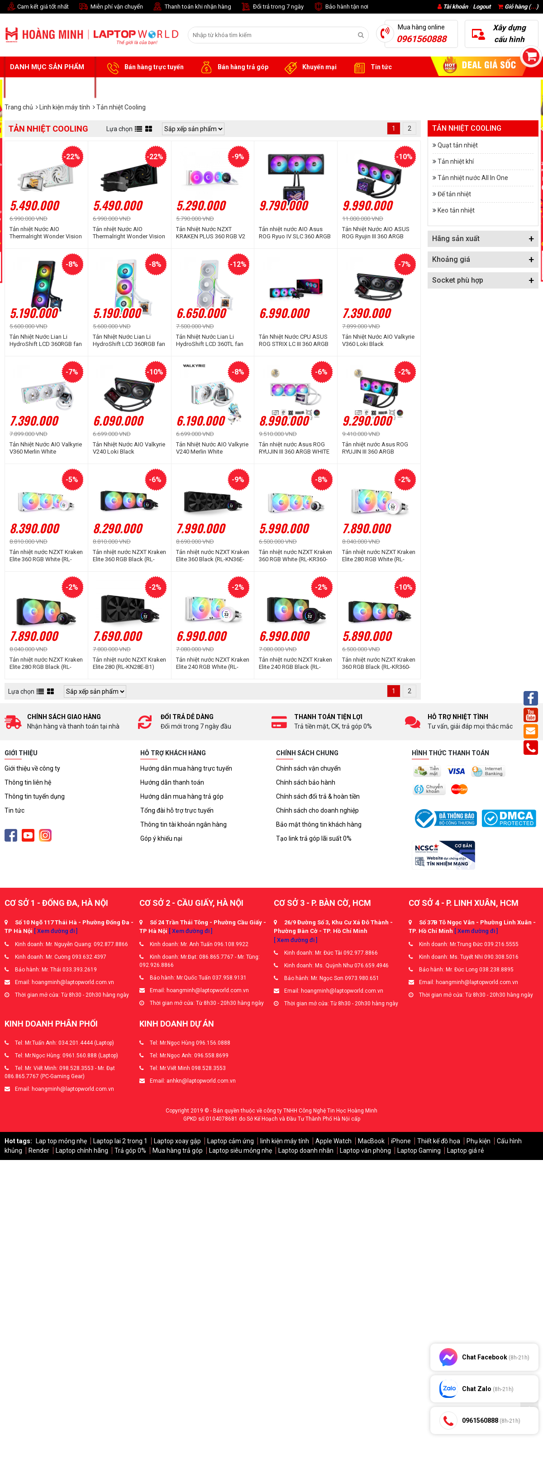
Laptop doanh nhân (305, 1150)
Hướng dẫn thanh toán (172, 782)
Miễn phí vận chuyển (110, 7)
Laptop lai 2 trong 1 (120, 1141)
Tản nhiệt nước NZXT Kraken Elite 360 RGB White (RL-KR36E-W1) (46, 556)
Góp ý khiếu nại (161, 838)
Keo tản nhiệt (456, 210)
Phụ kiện (479, 1141)
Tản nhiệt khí (456, 161)
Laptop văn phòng (365, 1150)
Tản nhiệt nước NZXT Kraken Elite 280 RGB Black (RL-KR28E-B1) (46, 663)
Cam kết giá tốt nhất (37, 7)
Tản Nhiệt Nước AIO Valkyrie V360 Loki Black (378, 340)
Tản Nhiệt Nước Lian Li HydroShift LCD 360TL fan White (209, 340)
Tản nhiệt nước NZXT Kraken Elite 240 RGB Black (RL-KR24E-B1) (295, 663)
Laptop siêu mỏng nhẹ (240, 1150)
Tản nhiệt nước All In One (473, 177)
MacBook (371, 1141)
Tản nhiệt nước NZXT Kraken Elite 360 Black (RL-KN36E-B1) (212, 556)
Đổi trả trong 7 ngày (272, 7)
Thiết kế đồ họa (438, 1141)
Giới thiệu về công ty (32, 768)
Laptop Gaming (419, 1150)
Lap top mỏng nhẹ (61, 1141)
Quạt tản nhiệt (458, 145)
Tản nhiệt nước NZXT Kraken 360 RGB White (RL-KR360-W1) (295, 556)
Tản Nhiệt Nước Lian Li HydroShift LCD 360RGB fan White (129, 340)
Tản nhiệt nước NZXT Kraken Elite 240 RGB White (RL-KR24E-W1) (212, 663)
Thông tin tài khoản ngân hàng (183, 824)
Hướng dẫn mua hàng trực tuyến (186, 768)
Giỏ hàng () (518, 6)
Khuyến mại (309, 67)
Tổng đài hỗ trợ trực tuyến (177, 810)
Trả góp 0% (130, 1150)
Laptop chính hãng (82, 1150)
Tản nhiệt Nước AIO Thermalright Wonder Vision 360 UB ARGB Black (129, 233)
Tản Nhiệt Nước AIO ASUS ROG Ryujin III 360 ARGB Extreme (376, 233)
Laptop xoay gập (177, 1141)
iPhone (401, 1141)
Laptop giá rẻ (465, 1150)
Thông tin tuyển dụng (35, 796)
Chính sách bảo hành (305, 782)
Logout (482, 6)
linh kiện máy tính (284, 1141)
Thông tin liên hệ (28, 782)
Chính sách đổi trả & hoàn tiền (318, 796)
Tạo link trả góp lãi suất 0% (314, 838)
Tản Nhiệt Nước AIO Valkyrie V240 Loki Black (129, 448)
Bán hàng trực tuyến (144, 67)
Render (39, 1150)
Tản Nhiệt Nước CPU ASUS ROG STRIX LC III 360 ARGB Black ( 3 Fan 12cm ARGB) (294, 340)
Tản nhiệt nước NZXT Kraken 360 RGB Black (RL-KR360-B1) (378, 663)
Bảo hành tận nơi (340, 7)
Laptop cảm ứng (230, 1141)
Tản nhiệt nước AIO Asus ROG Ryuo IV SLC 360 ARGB (295, 233)
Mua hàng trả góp (177, 1150)
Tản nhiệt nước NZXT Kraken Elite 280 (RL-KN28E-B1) (129, 663)
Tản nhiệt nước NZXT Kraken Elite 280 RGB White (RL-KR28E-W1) (378, 556)
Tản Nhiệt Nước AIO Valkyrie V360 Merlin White (46, 448)
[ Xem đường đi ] (55, 931)
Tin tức (371, 67)
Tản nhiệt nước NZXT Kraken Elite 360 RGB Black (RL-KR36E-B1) (129, 556)
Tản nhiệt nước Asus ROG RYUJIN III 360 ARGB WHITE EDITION (294, 448)
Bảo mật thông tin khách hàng (319, 824)
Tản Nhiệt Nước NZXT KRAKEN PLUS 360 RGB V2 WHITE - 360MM (210, 233)
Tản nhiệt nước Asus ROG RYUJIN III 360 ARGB (375, 448)
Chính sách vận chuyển (308, 768)
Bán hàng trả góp (232, 67)
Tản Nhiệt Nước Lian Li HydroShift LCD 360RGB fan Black (46, 340)
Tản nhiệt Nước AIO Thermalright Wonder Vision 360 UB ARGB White (46, 233)
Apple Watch (333, 1141)
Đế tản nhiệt (454, 194)
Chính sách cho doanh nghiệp (317, 810)
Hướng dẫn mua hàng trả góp (182, 796)
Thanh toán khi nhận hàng (191, 7)
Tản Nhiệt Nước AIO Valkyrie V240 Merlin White (212, 448)
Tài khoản (455, 6)
